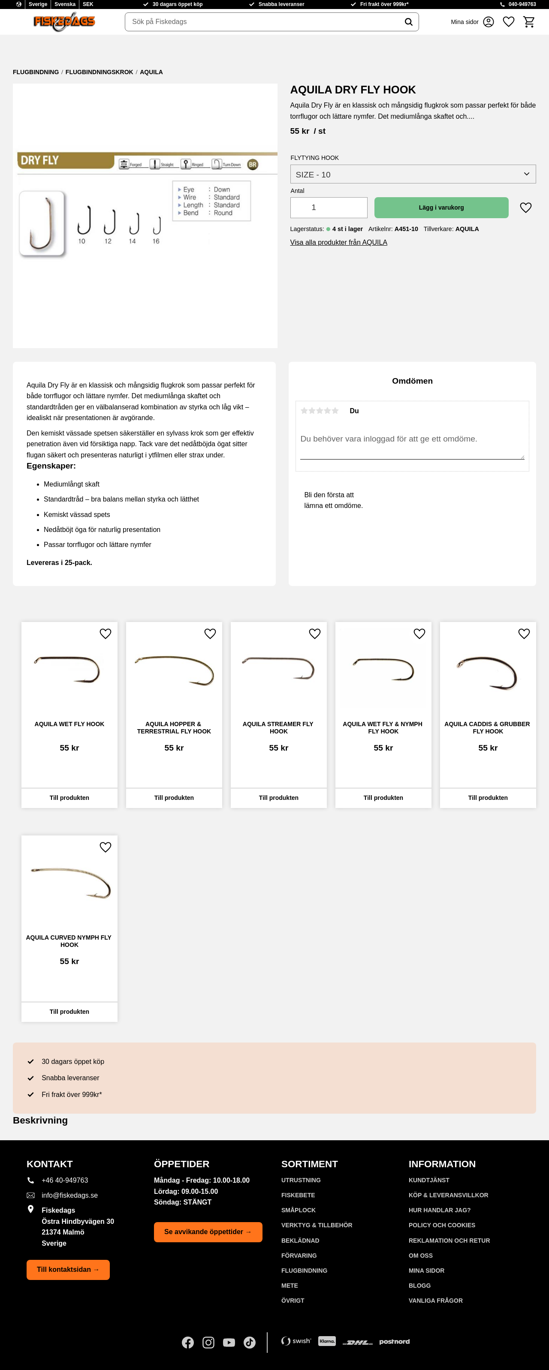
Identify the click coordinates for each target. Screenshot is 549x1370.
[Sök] (409, 22)
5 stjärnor (335, 411)
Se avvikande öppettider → (208, 1231)
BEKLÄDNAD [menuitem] (300, 1240)
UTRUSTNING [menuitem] (301, 1180)
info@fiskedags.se (70, 1195)
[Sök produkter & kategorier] (262, 22)
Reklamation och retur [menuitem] (449, 1240)
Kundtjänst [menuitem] (429, 1180)
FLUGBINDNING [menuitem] (304, 1270)
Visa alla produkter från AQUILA (339, 242)
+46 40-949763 (65, 1180)
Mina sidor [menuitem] (426, 1270)
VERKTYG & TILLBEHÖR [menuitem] (317, 1225)
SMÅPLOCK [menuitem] (298, 1210)
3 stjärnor (319, 411)
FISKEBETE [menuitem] (298, 1195)
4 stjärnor (327, 411)
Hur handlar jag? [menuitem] (440, 1210)
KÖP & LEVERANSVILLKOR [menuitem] (449, 1195)
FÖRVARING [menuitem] (299, 1255)
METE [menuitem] (289, 1285)
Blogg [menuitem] (420, 1285)
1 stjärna (304, 411)
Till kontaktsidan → (68, 1269)
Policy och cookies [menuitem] (442, 1225)
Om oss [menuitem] (421, 1255)
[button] (508, 22)
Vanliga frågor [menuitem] (436, 1300)
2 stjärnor (312, 411)
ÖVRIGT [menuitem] (293, 1300)
